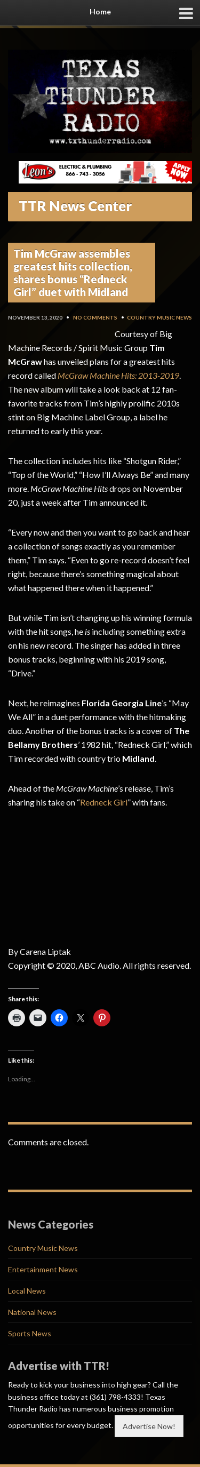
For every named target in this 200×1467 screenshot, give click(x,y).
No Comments (95, 317)
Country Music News (159, 317)
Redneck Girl (103, 802)
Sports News (29, 1333)
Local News (27, 1290)
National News (32, 1312)
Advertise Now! (149, 1426)
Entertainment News (43, 1269)
